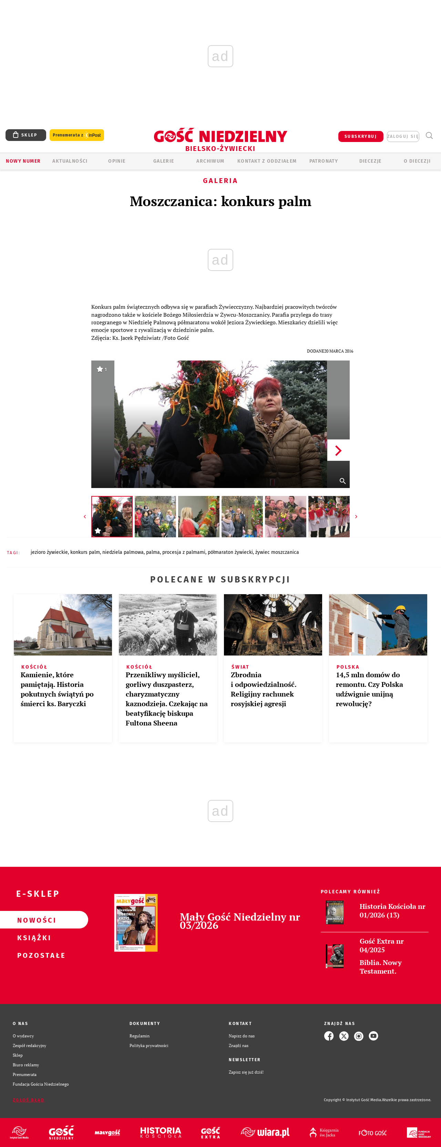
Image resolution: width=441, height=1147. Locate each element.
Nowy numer (23, 161)
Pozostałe (33, 955)
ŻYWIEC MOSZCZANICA (277, 552)
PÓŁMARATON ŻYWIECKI (230, 552)
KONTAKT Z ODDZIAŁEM (267, 161)
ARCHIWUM (210, 161)
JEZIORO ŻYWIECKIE (49, 552)
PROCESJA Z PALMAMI (183, 552)
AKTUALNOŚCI (70, 161)
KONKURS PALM (85, 552)
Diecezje (370, 161)
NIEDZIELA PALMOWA (123, 552)
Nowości (33, 920)
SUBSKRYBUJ (361, 136)
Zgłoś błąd (28, 1100)
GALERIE (163, 161)
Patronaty (323, 161)
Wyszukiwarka (429, 135)
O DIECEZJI (417, 161)
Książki (33, 937)
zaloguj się (403, 136)
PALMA (153, 552)
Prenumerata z (77, 135)
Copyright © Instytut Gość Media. (353, 1100)
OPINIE (116, 161)
